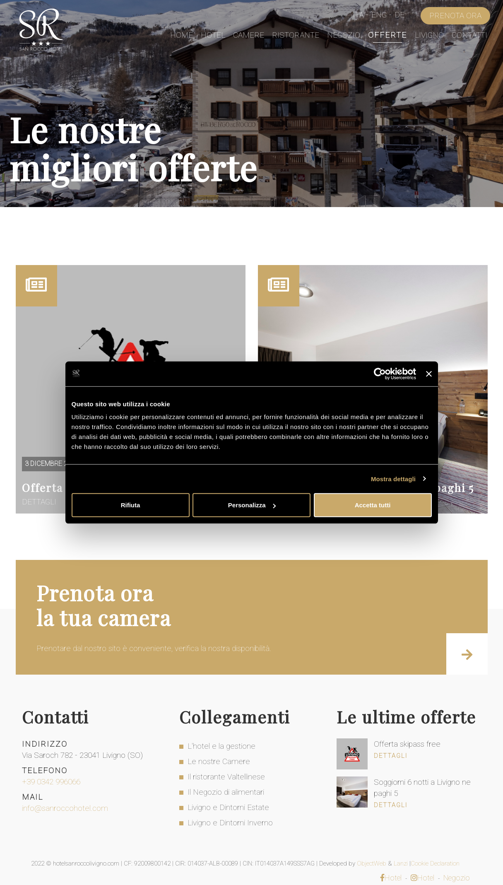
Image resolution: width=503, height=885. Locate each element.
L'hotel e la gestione (221, 746)
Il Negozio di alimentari (226, 792)
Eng (379, 14)
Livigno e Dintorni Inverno (230, 822)
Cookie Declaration (436, 863)
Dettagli (390, 756)
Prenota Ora (455, 15)
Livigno (429, 35)
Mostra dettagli (393, 478)
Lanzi (401, 863)
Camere (248, 35)
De (399, 14)
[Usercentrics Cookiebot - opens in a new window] (380, 373)
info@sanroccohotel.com (65, 808)
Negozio (343, 35)
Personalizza (252, 505)
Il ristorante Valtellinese (226, 776)
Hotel (213, 35)
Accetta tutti (373, 505)
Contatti (469, 35)
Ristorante (295, 35)
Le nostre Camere (219, 761)
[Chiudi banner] (429, 373)
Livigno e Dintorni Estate (228, 807)
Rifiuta (130, 505)
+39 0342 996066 (51, 781)
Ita (358, 14)
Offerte (387, 35)
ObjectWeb (372, 863)
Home (181, 35)
